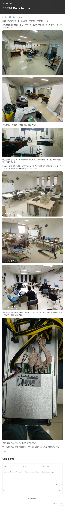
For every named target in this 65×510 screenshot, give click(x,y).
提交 (58, 490)
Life (14, 17)
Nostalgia (7, 3)
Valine (61, 503)
